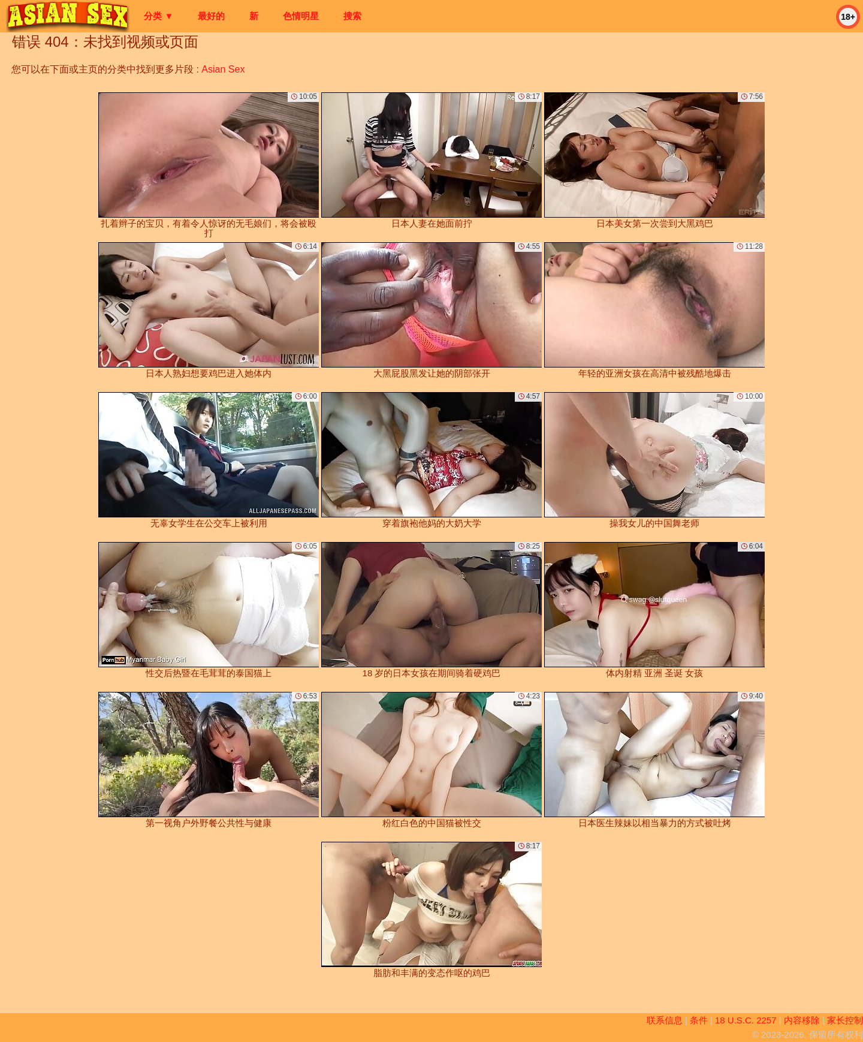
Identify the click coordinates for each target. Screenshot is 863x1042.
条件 (699, 1020)
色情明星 (301, 16)
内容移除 (802, 1020)
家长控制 (845, 1020)
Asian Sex (223, 69)
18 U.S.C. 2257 (746, 1020)
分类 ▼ (158, 16)
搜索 (352, 16)
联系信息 (665, 1020)
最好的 (211, 16)
